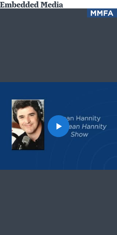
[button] (58, 126)
